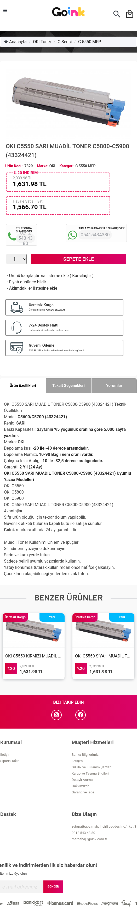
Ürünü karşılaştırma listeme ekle (37, 275)
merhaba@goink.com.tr (89, 839)
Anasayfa (15, 41)
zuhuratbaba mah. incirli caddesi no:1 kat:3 (104, 826)
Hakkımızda (80, 786)
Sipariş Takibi (10, 761)
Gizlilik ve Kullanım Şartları (91, 767)
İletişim (5, 755)
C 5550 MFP (89, 41)
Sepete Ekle (78, 259)
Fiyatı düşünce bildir (26, 281)
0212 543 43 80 (83, 833)
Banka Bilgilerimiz (85, 755)
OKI (52, 166)
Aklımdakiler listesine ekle (31, 288)
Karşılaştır (81, 275)
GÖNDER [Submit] (53, 886)
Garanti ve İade (83, 792)
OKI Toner (42, 41)
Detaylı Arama (82, 780)
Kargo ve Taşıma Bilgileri (90, 773)
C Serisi (65, 41)
